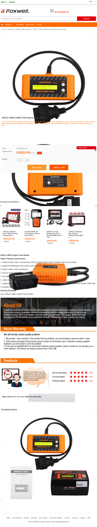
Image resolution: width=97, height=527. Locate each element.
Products (11, 29)
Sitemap (83, 518)
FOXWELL (35, 521)
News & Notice (17, 518)
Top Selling (19, 24)
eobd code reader (18, 397)
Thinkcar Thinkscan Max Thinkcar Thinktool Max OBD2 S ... (75, 234)
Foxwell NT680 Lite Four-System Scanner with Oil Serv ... (32, 233)
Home (3, 24)
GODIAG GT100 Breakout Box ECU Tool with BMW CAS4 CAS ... (53, 234)
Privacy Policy (43, 518)
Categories (8, 24)
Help (89, 518)
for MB (39, 24)
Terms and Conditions (56, 518)
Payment (26, 518)
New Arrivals (30, 24)
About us (67, 518)
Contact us (75, 518)
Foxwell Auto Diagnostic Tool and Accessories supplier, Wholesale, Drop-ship (20, 11)
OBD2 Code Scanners (23, 29)
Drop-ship (34, 518)
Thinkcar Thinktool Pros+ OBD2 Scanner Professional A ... (10, 233)
